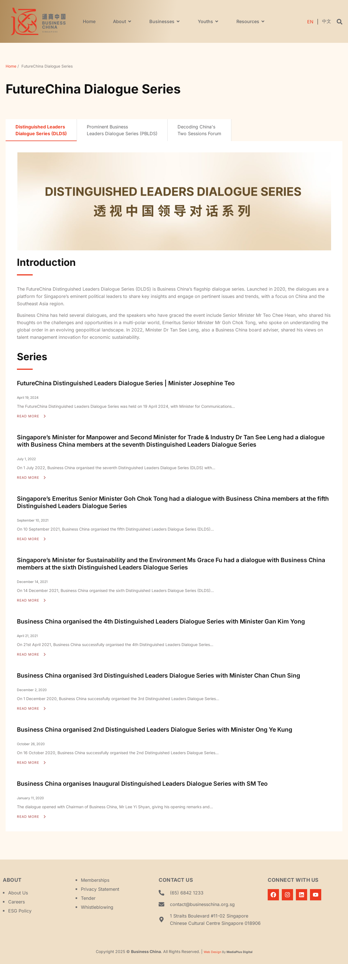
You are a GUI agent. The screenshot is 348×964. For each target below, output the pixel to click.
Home (11, 66)
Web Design (212, 952)
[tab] (41, 130)
